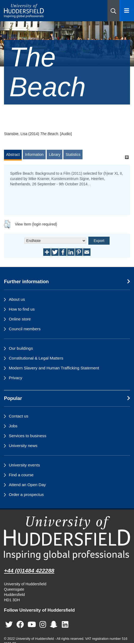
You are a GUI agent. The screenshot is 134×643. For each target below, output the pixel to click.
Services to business (27, 435)
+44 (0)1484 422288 (29, 570)
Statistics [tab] (73, 154)
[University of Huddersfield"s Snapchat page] (54, 624)
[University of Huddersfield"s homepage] (67, 538)
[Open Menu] (126, 10)
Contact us (18, 416)
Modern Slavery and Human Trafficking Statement (54, 368)
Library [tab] (54, 154)
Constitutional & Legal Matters (36, 358)
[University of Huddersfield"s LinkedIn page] (65, 624)
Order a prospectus (26, 494)
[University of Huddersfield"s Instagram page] (43, 624)
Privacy (15, 377)
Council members (25, 329)
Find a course (21, 475)
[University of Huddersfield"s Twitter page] (9, 624)
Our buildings (21, 348)
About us (17, 299)
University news (23, 445)
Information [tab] (34, 154)
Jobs (13, 426)
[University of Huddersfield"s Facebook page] (20, 624)
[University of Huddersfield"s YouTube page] (32, 624)
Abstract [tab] (13, 154)
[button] (113, 10)
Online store (20, 319)
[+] (127, 157)
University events (24, 465)
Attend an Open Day (27, 484)
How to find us (22, 309)
